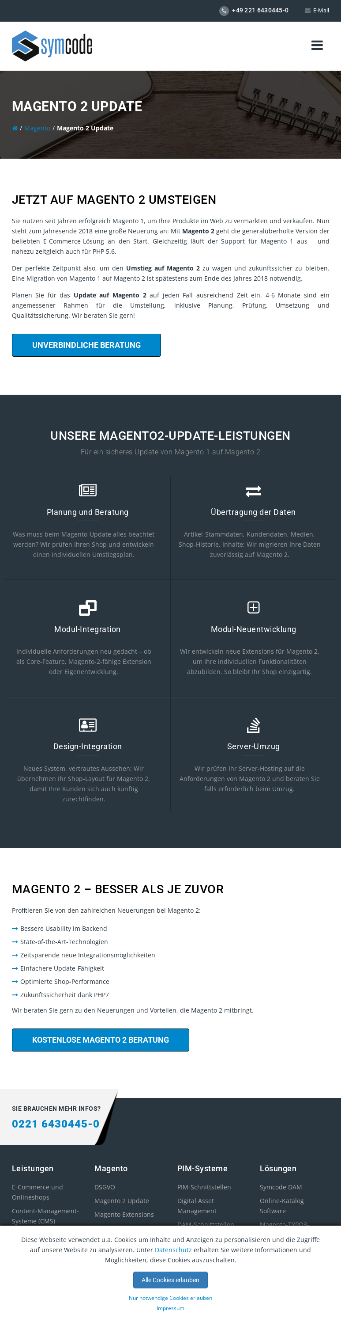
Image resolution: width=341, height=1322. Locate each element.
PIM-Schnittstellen (204, 1187)
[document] (170, 1273)
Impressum (170, 1308)
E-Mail (321, 10)
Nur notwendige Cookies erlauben (170, 1298)
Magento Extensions (124, 1214)
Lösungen (278, 1168)
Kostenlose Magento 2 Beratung (100, 1039)
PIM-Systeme (202, 1168)
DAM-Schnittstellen (205, 1224)
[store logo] (52, 45)
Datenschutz (173, 1250)
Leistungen (33, 1168)
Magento (111, 1168)
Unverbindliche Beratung (86, 345)
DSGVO (104, 1187)
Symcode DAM (281, 1187)
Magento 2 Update (121, 1200)
